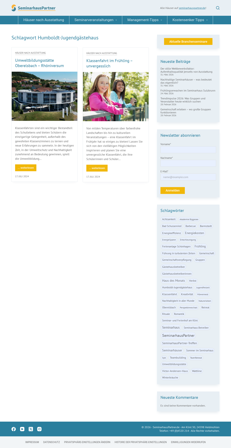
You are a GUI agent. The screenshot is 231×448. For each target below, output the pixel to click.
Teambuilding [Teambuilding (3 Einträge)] (178, 357)
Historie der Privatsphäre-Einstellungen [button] (141, 442)
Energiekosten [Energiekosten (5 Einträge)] (194, 233)
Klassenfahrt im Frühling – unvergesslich (109, 64)
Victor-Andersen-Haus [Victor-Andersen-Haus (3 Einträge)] (175, 371)
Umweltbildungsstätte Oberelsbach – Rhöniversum (39, 63)
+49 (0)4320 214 (179, 430)
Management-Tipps (145, 20)
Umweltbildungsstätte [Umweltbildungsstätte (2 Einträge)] (174, 364)
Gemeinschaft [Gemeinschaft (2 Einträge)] (206, 253)
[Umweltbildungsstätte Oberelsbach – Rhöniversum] (44, 96)
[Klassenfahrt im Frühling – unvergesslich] (116, 98)
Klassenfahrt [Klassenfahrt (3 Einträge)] (169, 294)
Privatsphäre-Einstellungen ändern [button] (87, 442)
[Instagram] (39, 429)
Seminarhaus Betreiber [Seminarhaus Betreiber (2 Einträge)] (196, 327)
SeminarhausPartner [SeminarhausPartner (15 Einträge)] (178, 335)
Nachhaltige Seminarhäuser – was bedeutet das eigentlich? (186, 81)
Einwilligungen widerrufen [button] (188, 442)
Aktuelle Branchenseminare (188, 41)
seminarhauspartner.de (192, 8)
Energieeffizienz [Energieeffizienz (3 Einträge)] (171, 233)
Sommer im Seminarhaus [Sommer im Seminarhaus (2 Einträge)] (199, 350)
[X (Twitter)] (31, 429)
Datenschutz (51, 442)
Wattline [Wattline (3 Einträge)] (197, 371)
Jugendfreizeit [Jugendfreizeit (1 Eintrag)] (203, 287)
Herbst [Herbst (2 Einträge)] (192, 280)
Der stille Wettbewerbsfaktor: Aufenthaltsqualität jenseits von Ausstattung (186, 70)
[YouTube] (22, 429)
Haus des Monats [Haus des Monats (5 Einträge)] (173, 281)
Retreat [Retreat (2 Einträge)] (205, 307)
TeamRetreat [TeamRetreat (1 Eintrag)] (196, 357)
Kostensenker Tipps (190, 20)
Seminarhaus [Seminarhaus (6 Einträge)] (171, 327)
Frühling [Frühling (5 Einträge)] (200, 246)
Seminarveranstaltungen (96, 20)
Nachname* (166, 157)
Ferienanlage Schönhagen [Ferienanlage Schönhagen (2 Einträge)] (176, 246)
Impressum (32, 442)
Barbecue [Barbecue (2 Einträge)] (191, 226)
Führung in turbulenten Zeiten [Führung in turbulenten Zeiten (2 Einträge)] (178, 253)
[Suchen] (218, 8)
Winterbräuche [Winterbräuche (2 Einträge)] (170, 377)
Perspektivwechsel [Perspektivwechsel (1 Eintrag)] (188, 307)
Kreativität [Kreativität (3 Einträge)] (187, 294)
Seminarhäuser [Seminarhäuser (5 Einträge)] (172, 350)
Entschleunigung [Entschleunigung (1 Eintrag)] (188, 239)
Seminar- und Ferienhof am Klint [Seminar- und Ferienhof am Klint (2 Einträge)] (180, 320)
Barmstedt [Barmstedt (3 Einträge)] (206, 226)
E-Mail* (164, 171)
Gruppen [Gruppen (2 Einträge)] (200, 259)
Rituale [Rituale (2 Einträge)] (166, 314)
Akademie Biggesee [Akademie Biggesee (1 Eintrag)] (189, 219)
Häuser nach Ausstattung (43, 20)
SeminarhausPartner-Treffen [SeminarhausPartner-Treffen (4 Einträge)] (179, 343)
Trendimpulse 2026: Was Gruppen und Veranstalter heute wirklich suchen (182, 100)
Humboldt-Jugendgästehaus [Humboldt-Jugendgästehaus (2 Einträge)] (177, 287)
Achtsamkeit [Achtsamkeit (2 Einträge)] (169, 219)
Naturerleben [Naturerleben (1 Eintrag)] (205, 300)
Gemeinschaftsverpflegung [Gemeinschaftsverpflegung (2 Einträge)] (176, 259)
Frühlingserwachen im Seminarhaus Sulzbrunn (187, 90)
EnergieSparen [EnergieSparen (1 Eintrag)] (169, 239)
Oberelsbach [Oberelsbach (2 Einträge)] (169, 307)
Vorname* (165, 144)
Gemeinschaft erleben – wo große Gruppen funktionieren (185, 111)
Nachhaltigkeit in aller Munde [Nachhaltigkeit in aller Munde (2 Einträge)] (178, 300)
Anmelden (173, 190)
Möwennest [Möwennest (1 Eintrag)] (202, 294)
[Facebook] (13, 429)
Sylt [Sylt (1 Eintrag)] (164, 357)
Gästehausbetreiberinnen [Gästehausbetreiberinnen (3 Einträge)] (177, 273)
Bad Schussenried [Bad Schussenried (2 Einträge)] (171, 226)
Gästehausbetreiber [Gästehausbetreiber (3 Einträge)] (173, 266)
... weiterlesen (27, 169)
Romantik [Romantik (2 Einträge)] (179, 314)
